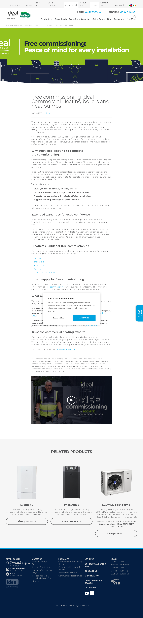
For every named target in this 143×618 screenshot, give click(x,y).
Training (118, 19)
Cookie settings (59, 318)
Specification (120, 5)
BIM (109, 19)
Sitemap (36, 581)
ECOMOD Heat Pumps (44, 273)
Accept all (84, 318)
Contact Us (104, 4)
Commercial (71, 5)
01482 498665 (16, 575)
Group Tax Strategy (120, 571)
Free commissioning (55, 287)
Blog (48, 113)
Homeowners (13, 5)
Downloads (61, 19)
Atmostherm (92, 325)
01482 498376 (16, 566)
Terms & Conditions (120, 565)
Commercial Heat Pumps (70, 576)
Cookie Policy (117, 562)
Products (45, 19)
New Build (37, 4)
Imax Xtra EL (39, 265)
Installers (27, 5)
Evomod (37, 269)
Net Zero (131, 19)
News (94, 5)
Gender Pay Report (41, 567)
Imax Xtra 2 (39, 262)
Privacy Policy (117, 568)
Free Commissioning (79, 19)
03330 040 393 (16, 571)
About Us (83, 4)
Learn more (51, 311)
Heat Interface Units (67, 573)
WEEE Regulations (120, 574)
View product (26, 521)
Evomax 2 (38, 258)
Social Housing (52, 4)
